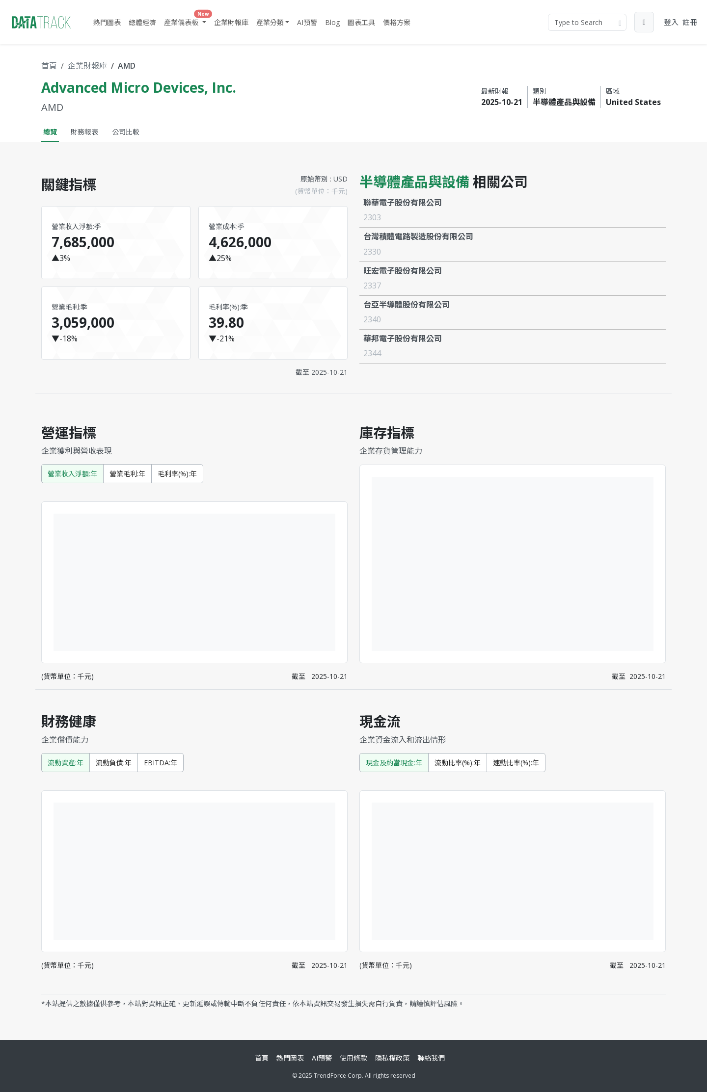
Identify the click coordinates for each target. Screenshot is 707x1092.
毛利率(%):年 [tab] (177, 473)
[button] (644, 22)
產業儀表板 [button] (186, 20)
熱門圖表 (107, 22)
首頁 (49, 65)
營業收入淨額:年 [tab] (72, 473)
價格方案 (396, 22)
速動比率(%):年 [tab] (516, 762)
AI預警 (307, 22)
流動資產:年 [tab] (65, 762)
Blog (332, 22)
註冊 (689, 22)
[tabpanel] (353, 587)
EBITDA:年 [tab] (160, 762)
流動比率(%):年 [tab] (458, 762)
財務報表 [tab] (84, 131)
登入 (671, 22)
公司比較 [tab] (125, 131)
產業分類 (270, 22)
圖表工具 (361, 22)
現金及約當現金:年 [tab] (394, 762)
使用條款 (353, 1058)
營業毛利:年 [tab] (127, 473)
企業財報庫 (231, 22)
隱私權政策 (392, 1058)
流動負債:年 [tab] (114, 762)
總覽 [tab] (50, 131)
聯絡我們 (431, 1058)
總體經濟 (142, 22)
